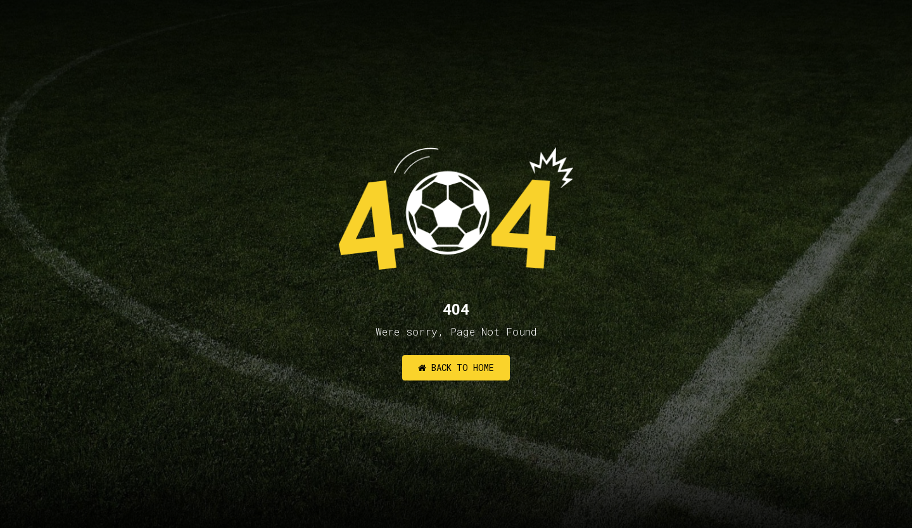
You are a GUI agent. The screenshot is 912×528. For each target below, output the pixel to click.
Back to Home (456, 367)
